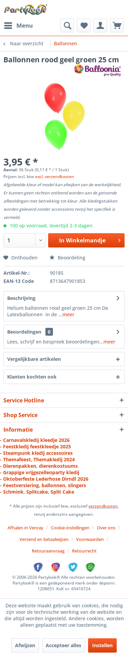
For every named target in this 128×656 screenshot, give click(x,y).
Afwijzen (25, 645)
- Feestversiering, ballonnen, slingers (43, 485)
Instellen (102, 645)
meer (68, 314)
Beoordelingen (24, 332)
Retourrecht (84, 551)
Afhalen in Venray (25, 528)
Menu (18, 24)
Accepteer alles (63, 645)
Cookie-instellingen (70, 528)
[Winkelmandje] (117, 25)
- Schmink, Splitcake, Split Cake (37, 492)
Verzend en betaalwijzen (44, 539)
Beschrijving (21, 298)
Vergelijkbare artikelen (34, 359)
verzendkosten (103, 506)
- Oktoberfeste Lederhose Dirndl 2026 (44, 479)
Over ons (106, 528)
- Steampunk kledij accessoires (36, 453)
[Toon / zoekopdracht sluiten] (67, 25)
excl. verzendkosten (54, 176)
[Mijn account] (100, 25)
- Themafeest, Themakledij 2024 (37, 459)
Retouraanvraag (48, 551)
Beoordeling (67, 257)
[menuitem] (18, 25)
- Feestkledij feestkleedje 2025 (35, 446)
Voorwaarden (90, 539)
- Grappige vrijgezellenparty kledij (39, 472)
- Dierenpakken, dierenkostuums (39, 466)
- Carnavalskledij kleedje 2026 (35, 440)
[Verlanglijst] (83, 25)
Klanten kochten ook (32, 376)
